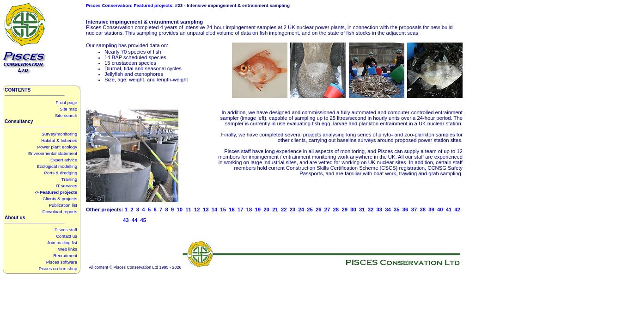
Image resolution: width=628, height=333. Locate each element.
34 (388, 209)
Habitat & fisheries (59, 140)
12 (197, 209)
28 (336, 209)
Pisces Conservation (108, 5)
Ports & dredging (60, 172)
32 (371, 209)
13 (206, 209)
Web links (67, 249)
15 (223, 209)
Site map (68, 108)
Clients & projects (60, 198)
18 (249, 209)
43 (126, 220)
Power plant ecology (57, 146)
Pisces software (61, 262)
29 (344, 209)
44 (135, 220)
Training (69, 179)
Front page (66, 102)
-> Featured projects (56, 192)
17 (241, 209)
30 (353, 209)
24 (301, 209)
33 (380, 209)
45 (143, 220)
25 (310, 209)
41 (449, 209)
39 (431, 209)
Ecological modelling (57, 166)
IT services (66, 185)
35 (397, 209)
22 (284, 209)
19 (258, 209)
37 (414, 209)
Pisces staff (66, 229)
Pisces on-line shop (58, 268)
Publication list (63, 205)
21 (275, 209)
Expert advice (63, 159)
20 (266, 209)
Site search (66, 115)
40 (440, 209)
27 (327, 209)
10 (180, 209)
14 (215, 209)
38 (423, 209)
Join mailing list (62, 242)
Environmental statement (52, 153)
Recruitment (65, 255)
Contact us (66, 236)
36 (405, 209)
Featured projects (153, 5)
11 (188, 209)
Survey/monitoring (59, 133)
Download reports (60, 211)
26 (319, 209)
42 (458, 209)
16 (232, 209)
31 (362, 209)
